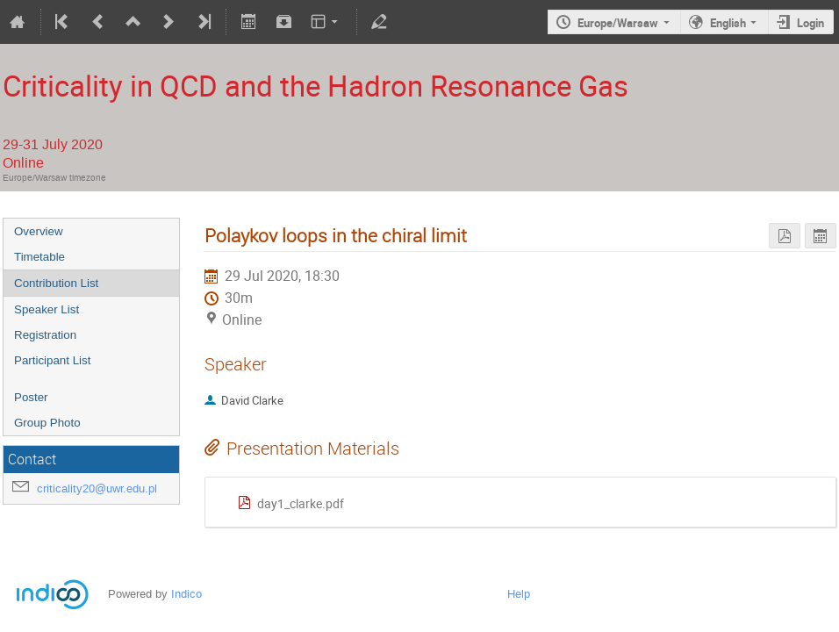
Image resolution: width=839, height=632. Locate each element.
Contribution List (56, 283)
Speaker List (46, 309)
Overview (38, 231)
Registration (45, 334)
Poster (31, 397)
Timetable (39, 256)
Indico (186, 593)
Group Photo (47, 422)
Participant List (52, 360)
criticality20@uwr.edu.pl (97, 488)
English (728, 23)
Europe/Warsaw (617, 23)
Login (810, 23)
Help (518, 593)
